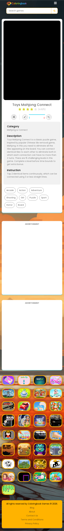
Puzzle (33, 197)
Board (21, 204)
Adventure (36, 190)
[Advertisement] (32, 258)
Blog (32, 507)
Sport (44, 197)
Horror (9, 204)
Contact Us (32, 515)
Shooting (10, 197)
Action (22, 190)
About (32, 511)
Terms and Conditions (32, 519)
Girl (22, 197)
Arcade (10, 190)
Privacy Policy (32, 523)
